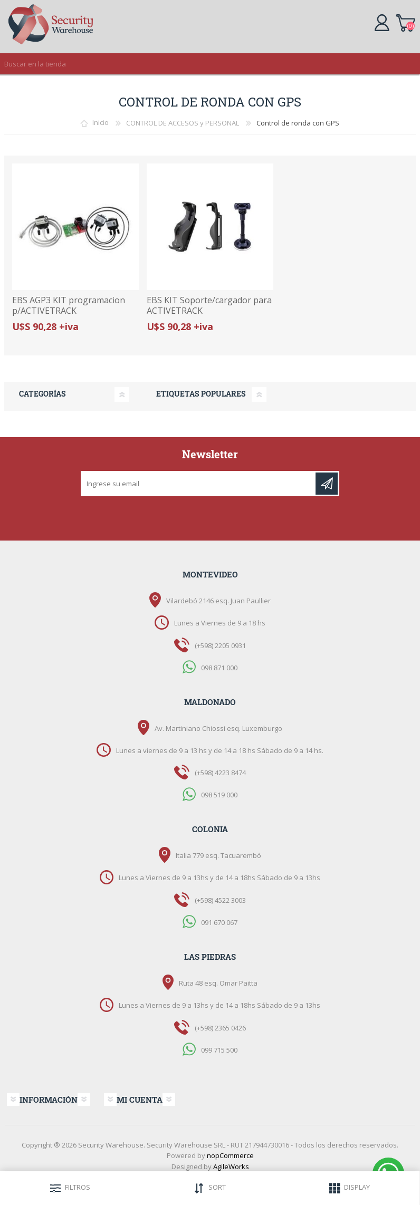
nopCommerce (230, 1155)
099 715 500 (219, 1049)
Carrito (405, 21)
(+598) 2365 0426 (220, 1028)
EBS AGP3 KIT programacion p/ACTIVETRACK (68, 305)
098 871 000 (219, 667)
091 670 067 (219, 922)
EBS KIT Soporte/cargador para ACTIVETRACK (209, 305)
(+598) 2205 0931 (220, 645)
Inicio (100, 123)
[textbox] (199, 63)
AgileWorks (231, 1166)
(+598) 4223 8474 (220, 772)
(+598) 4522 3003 (220, 900)
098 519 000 (219, 794)
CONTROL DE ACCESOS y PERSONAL (182, 123)
